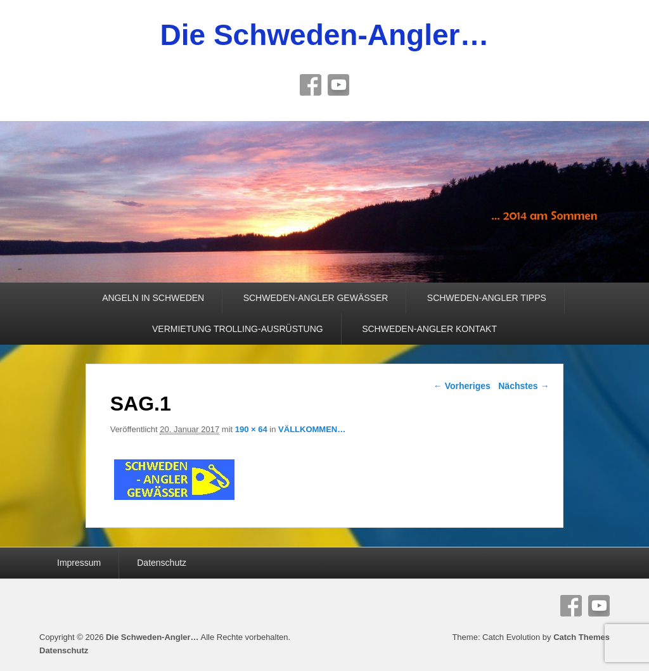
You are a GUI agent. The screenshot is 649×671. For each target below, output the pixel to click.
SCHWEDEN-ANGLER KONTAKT (429, 329)
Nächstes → (523, 386)
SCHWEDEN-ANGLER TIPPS (486, 298)
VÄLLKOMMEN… (311, 429)
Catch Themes (581, 637)
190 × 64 (251, 429)
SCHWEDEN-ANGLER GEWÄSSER (316, 298)
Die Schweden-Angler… (324, 34)
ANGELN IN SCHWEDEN (153, 298)
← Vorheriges (462, 386)
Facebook (310, 85)
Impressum (79, 563)
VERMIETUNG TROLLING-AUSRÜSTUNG (237, 329)
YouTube (338, 85)
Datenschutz (161, 563)
